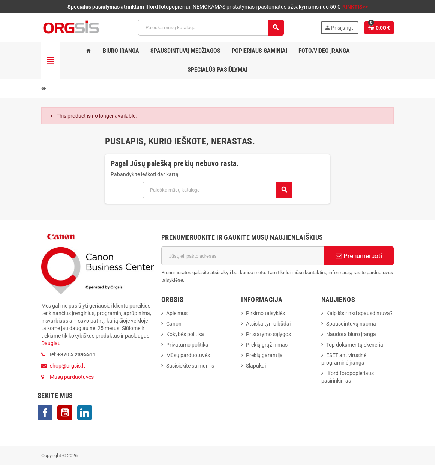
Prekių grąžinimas (267, 345)
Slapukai (256, 366)
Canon (174, 324)
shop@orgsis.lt (67, 366)
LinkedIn (84, 412)
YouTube (64, 412)
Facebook (45, 412)
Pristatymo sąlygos (268, 334)
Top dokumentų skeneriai (355, 345)
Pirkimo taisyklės (265, 313)
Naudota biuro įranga (351, 334)
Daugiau (51, 343)
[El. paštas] (242, 255)
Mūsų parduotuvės (72, 377)
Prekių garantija (264, 355)
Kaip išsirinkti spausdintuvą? (359, 313)
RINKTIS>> (355, 7)
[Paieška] (211, 28)
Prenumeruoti (359, 256)
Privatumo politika (187, 345)
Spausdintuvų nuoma (351, 324)
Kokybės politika (185, 334)
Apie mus (177, 313)
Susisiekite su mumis (190, 366)
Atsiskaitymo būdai (268, 324)
